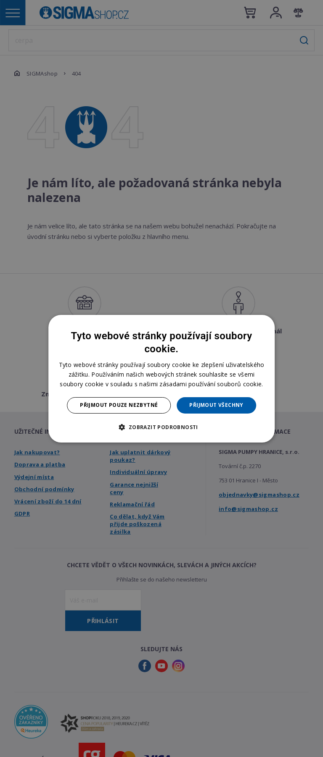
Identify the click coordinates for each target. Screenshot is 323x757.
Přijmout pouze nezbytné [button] (119, 405)
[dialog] (161, 378)
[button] (161, 427)
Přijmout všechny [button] (216, 405)
